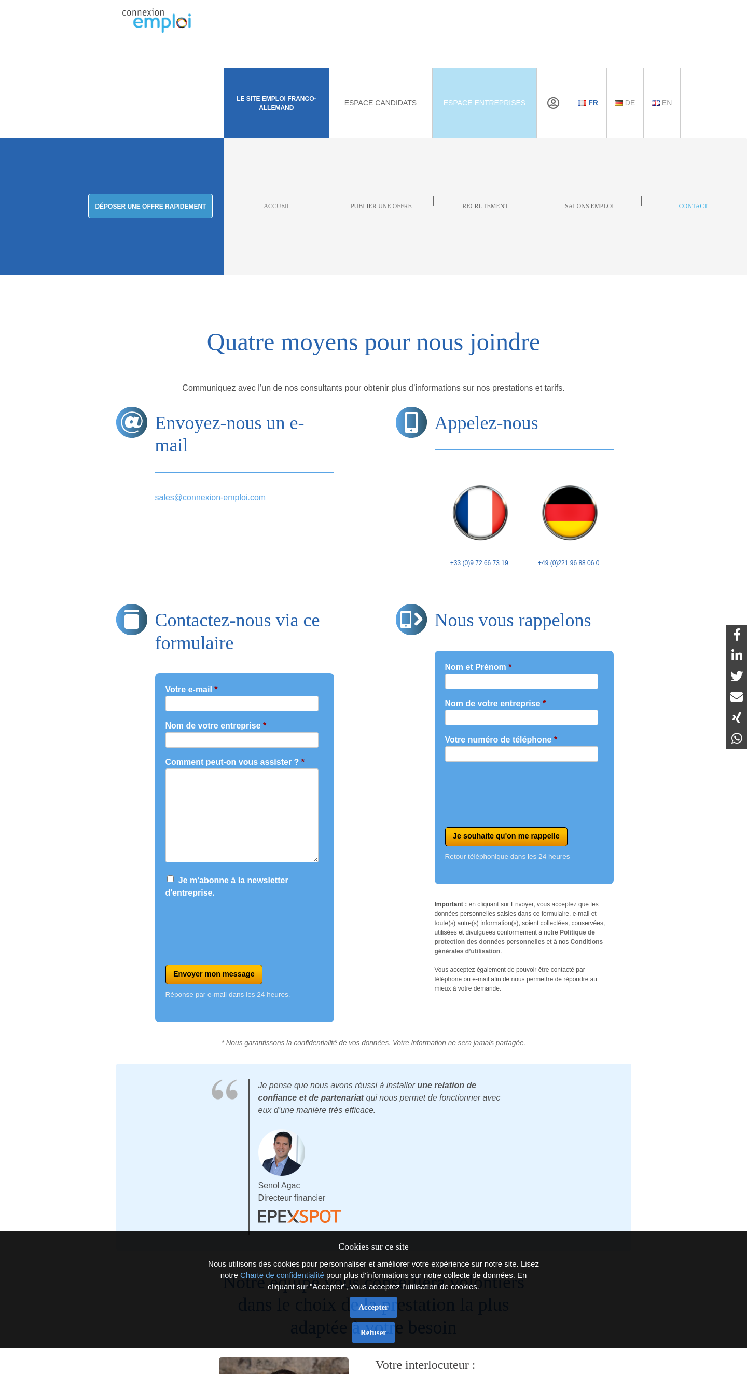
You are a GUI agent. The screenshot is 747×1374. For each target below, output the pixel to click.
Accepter (373, 1307)
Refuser (373, 1332)
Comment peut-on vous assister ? (235, 762)
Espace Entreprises (484, 103)
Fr (588, 103)
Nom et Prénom (478, 667)
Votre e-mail (191, 689)
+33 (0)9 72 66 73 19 (479, 518)
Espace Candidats (380, 103)
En (662, 103)
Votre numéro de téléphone (501, 739)
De (625, 103)
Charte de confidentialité (282, 1275)
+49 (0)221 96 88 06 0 (569, 518)
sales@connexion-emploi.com (210, 497)
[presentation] (244, 928)
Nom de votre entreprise (216, 725)
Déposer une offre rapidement (150, 206)
